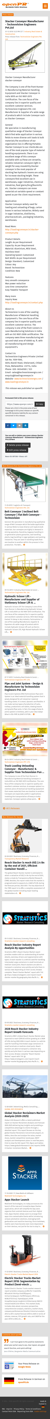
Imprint (9, 1409)
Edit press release (16, 450)
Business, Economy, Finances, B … (27, 856)
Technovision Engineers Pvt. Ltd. (17, 508)
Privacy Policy (19, 1409)
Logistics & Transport (22, 505)
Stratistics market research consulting (20, 941)
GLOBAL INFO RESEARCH (14, 1109)
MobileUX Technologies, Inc (15, 1196)
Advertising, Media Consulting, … (26, 1107)
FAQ (3, 1409)
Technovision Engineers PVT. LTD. (17, 680)
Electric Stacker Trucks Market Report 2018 (21, 1274)
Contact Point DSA (9, 1411)
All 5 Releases (11, 808)
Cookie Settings (40, 1411)
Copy (39, 404)
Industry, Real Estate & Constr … (26, 590)
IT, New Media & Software (23, 1193)
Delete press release (18, 445)
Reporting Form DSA (25, 1411)
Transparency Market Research (17, 859)
